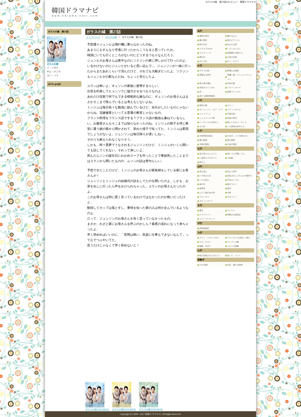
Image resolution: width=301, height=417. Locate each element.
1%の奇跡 (203, 265)
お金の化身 (232, 57)
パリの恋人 (204, 180)
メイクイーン (205, 215)
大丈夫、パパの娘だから (237, 136)
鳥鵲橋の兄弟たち (235, 53)
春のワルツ (232, 184)
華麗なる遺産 (233, 71)
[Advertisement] (64, 146)
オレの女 (203, 61)
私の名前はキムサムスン (210, 255)
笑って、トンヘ (234, 255)
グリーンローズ (234, 87)
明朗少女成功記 (234, 215)
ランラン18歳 (233, 242)
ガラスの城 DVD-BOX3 (151, 408)
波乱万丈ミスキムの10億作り (239, 176)
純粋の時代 (232, 118)
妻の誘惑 (231, 140)
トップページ (93, 37)
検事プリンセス (234, 92)
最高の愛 (203, 105)
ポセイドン (232, 197)
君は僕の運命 (205, 83)
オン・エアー (233, 61)
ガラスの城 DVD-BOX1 (97, 408)
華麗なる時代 (205, 75)
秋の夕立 (203, 44)
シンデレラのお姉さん (209, 122)
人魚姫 (230, 158)
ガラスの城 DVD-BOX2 (124, 408)
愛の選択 (203, 40)
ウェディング (205, 53)
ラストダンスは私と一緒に (238, 238)
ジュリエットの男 (207, 118)
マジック (231, 210)
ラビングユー (205, 242)
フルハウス (204, 197)
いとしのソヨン (234, 49)
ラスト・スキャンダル (209, 238)
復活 (229, 188)
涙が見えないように (208, 154)
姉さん (202, 162)
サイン (230, 105)
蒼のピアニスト (234, 40)
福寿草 (202, 188)
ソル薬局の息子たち (236, 126)
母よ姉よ (203, 171)
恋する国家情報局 (207, 96)
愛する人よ (232, 36)
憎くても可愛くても (236, 154)
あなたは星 (232, 44)
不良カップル (233, 180)
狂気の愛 (231, 83)
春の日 (202, 184)
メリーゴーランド (207, 219)
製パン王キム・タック (236, 122)
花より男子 (232, 171)
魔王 (201, 210)
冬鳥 (229, 193)
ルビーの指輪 (233, 246)
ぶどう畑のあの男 (207, 193)
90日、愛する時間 (235, 265)
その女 (202, 126)
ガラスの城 (111, 37)
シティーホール (234, 110)
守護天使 (231, 114)
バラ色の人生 (205, 176)
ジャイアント (205, 114)
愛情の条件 (204, 36)
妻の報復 (203, 140)
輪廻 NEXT (204, 246)
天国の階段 (204, 144)
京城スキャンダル (207, 87)
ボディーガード (206, 201)
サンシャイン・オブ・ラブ (210, 110)
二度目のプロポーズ (208, 158)
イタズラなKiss (206, 49)
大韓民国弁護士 (206, 136)
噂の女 (202, 57)
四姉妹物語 (204, 228)
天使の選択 (232, 144)
